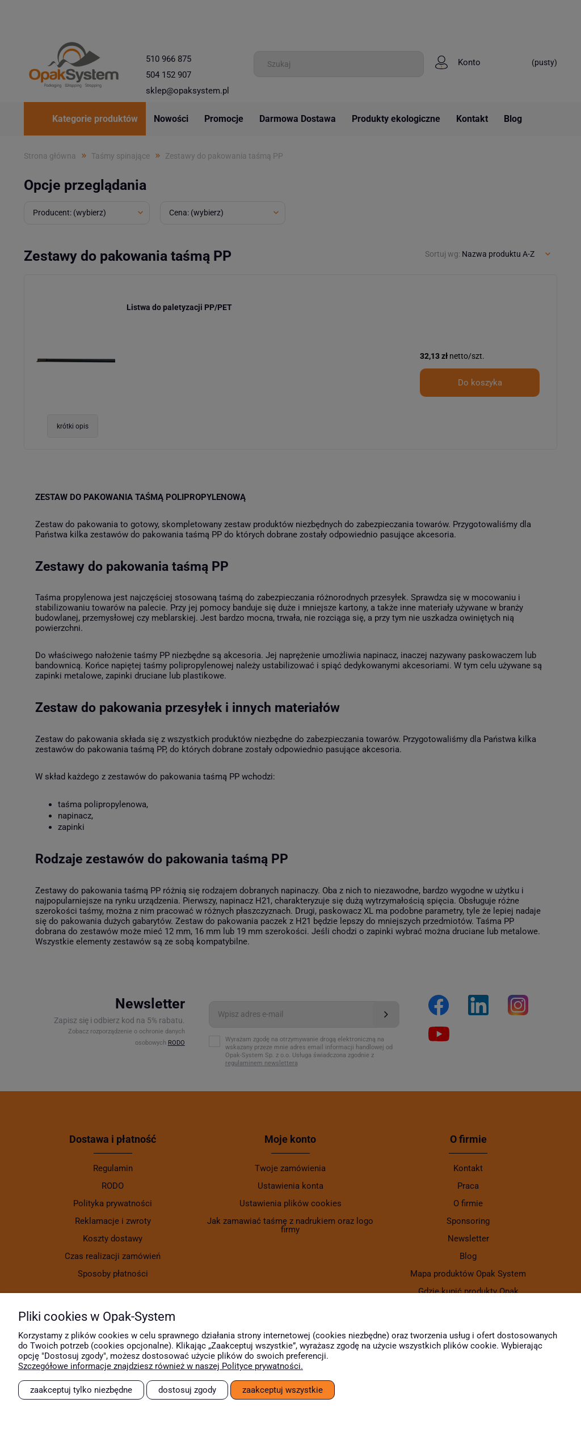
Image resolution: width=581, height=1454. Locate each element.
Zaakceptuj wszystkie (282, 1390)
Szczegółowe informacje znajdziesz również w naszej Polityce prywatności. (160, 1366)
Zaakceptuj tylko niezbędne (81, 1390)
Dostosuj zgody (187, 1390)
